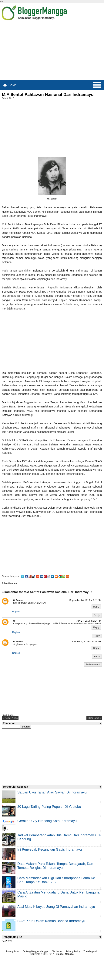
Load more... (8, 715)
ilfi (14, 621)
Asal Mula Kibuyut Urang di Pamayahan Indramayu (56, 907)
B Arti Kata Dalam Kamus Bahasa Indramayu (51, 921)
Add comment (93, 664)
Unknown (18, 600)
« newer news (10, 718)
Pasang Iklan (12, 951)
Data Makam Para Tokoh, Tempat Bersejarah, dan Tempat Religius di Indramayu (55, 866)
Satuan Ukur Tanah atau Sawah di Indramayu (52, 792)
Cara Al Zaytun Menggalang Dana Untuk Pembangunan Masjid (59, 894)
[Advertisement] (52, 51)
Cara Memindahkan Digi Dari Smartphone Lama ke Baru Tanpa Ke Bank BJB (56, 880)
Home (12, 85)
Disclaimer (57, 951)
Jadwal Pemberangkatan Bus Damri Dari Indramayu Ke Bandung (59, 837)
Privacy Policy (73, 951)
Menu (97, 85)
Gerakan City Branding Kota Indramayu (47, 821)
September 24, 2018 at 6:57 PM (85, 600)
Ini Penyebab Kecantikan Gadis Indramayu (49, 849)
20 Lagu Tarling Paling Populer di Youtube (49, 807)
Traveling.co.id (90, 951)
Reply (96, 606)
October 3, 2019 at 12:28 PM (86, 641)
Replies (16, 611)
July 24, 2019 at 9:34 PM (88, 621)
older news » (94, 718)
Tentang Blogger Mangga (35, 951)
